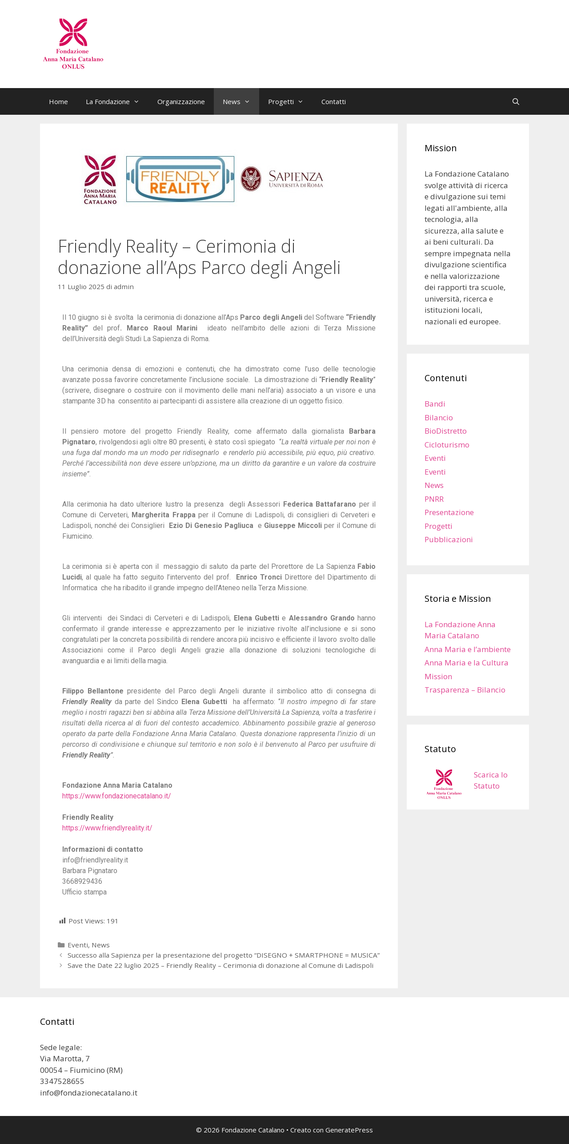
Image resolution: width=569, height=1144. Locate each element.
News (241, 101)
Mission (438, 676)
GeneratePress (349, 1129)
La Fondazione (117, 101)
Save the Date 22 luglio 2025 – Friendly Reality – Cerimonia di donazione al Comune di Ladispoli (220, 965)
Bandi (435, 404)
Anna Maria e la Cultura (467, 662)
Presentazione (449, 512)
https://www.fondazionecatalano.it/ (116, 796)
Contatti (333, 101)
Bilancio (439, 417)
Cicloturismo (447, 444)
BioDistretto (446, 431)
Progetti (290, 101)
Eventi (78, 944)
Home (58, 101)
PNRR (434, 499)
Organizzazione (181, 101)
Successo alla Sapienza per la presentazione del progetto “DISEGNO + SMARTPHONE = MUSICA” (224, 955)
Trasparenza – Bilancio (465, 690)
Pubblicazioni (449, 539)
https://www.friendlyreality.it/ (107, 828)
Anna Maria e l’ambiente (468, 649)
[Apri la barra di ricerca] (516, 101)
